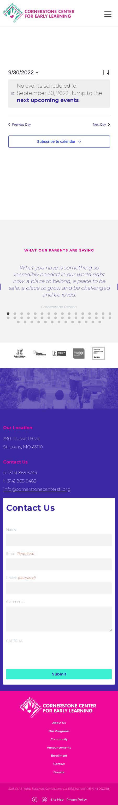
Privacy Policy (77, 799)
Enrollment (59, 755)
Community (59, 739)
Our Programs (59, 731)
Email (20, 553)
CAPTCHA (14, 641)
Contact (59, 764)
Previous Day (19, 124)
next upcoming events (48, 100)
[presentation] (46, 656)
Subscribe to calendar (56, 141)
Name (11, 529)
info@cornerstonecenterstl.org (36, 489)
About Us (59, 723)
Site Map (57, 799)
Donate (59, 772)
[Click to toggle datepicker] (23, 72)
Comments (15, 602)
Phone (21, 578)
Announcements (59, 747)
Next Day (101, 124)
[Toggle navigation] (108, 14)
